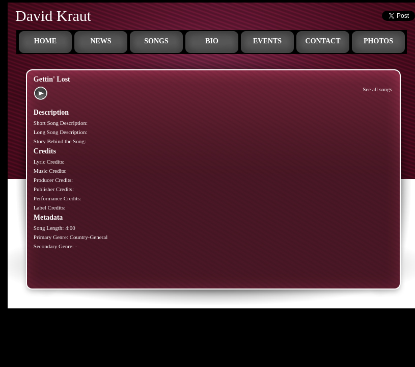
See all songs (377, 89)
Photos (378, 41)
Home (45, 41)
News (100, 41)
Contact (323, 41)
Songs (156, 41)
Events (267, 41)
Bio (211, 41)
